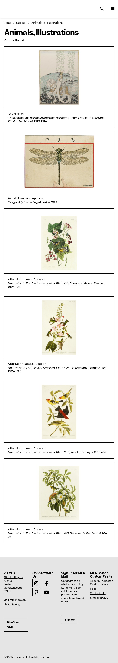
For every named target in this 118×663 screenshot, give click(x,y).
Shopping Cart (99, 598)
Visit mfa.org (11, 604)
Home (7, 23)
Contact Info (98, 593)
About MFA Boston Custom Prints (101, 582)
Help (93, 589)
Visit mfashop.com (15, 600)
